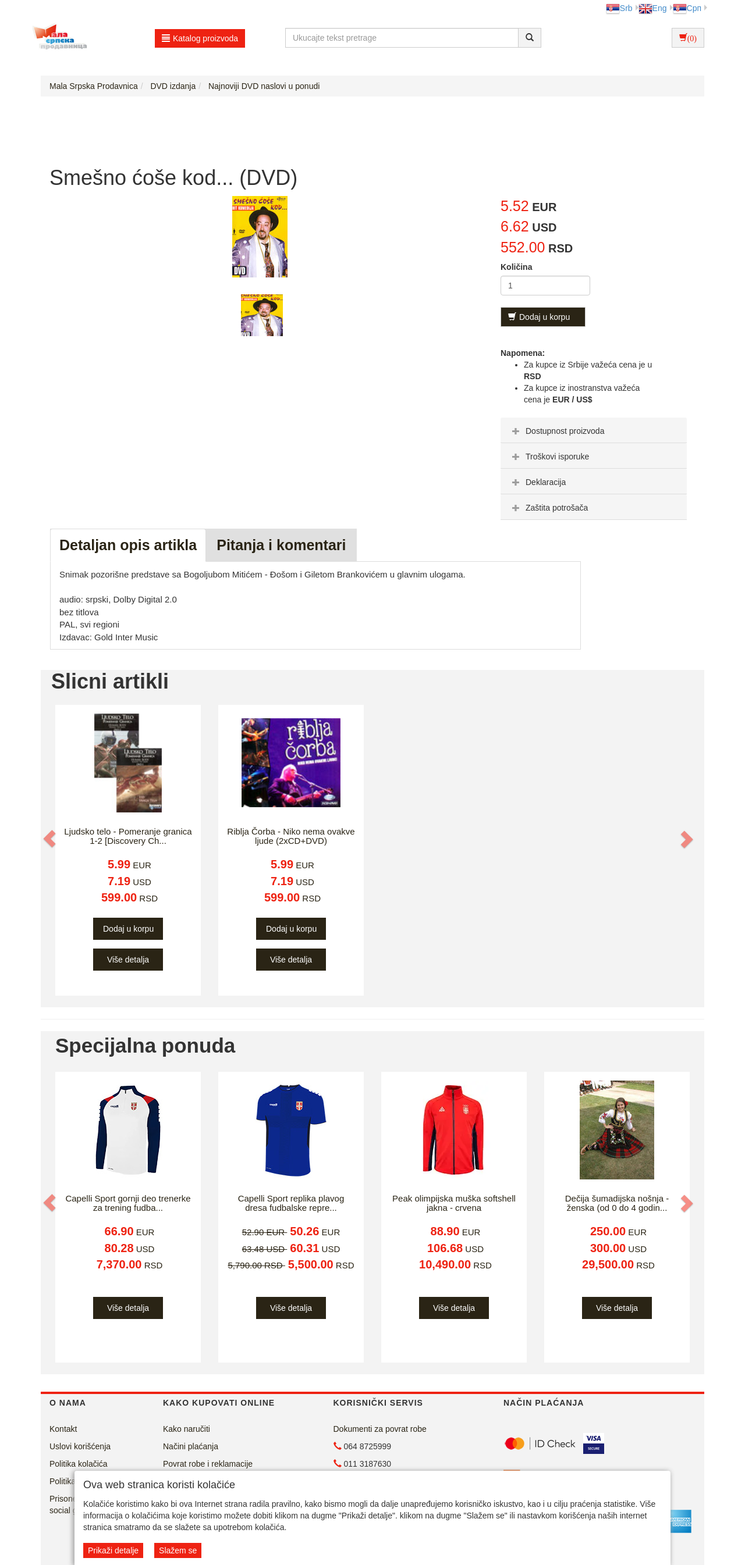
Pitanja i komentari (281, 545)
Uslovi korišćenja (80, 1446)
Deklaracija (537, 482)
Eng (652, 8)
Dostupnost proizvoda (556, 431)
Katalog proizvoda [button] (200, 38)
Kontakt (63, 1429)
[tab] (594, 430)
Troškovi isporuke (549, 456)
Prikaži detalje (113, 1550)
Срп (687, 8)
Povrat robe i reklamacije (208, 1463)
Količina (516, 267)
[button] (51, 838)
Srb (619, 8)
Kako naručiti (186, 1429)
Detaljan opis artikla (128, 545)
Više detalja (128, 959)
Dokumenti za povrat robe (380, 1429)
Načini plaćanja (190, 1446)
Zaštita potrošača (548, 507)
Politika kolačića (78, 1463)
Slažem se (178, 1550)
